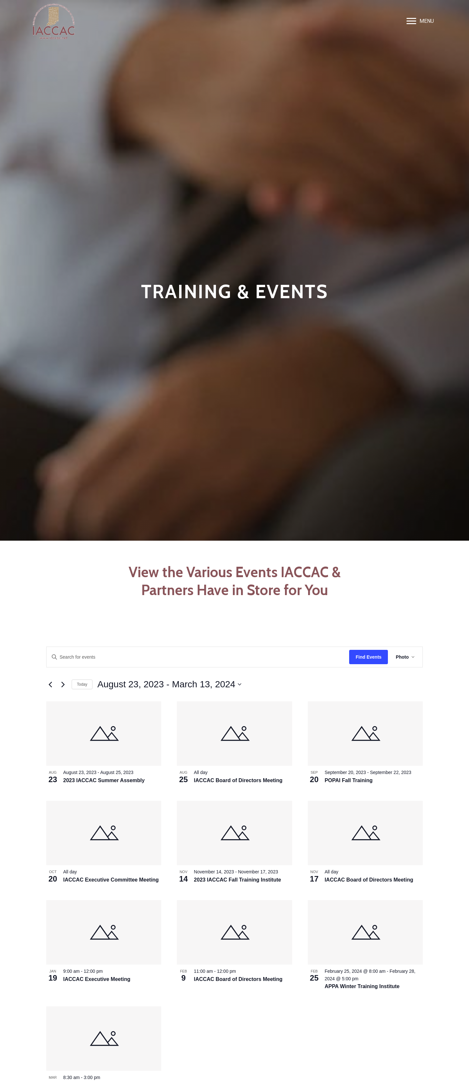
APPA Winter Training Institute (362, 986)
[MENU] (420, 21)
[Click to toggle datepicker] (169, 684)
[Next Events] (63, 684)
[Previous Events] (50, 684)
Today (82, 684)
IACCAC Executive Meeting (96, 979)
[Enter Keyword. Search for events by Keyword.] (198, 657)
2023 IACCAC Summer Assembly (104, 780)
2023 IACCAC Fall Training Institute (237, 880)
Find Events (368, 657)
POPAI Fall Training (349, 780)
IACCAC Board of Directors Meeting (238, 780)
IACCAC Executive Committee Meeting (111, 880)
